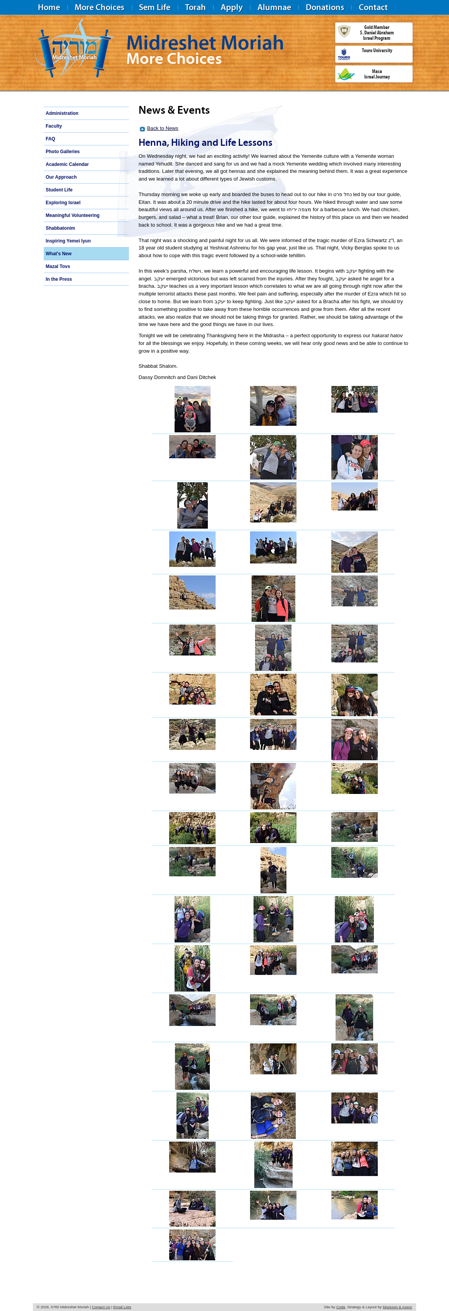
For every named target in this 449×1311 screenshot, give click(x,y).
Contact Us (101, 1307)
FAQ (50, 139)
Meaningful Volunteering (72, 215)
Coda (340, 1307)
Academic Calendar (67, 164)
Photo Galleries (63, 151)
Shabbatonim (60, 228)
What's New (59, 253)
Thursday (149, 194)
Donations (325, 7)
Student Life (59, 190)
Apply (232, 7)
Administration (62, 113)
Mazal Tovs (58, 266)
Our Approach (61, 177)
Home (49, 7)
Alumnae (274, 7)
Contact (373, 7)
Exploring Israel (63, 202)
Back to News (162, 128)
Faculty (54, 126)
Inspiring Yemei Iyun (68, 241)
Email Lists (122, 1307)
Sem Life (154, 7)
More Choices (99, 7)
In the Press (59, 279)
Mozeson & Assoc (397, 1307)
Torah (195, 7)
